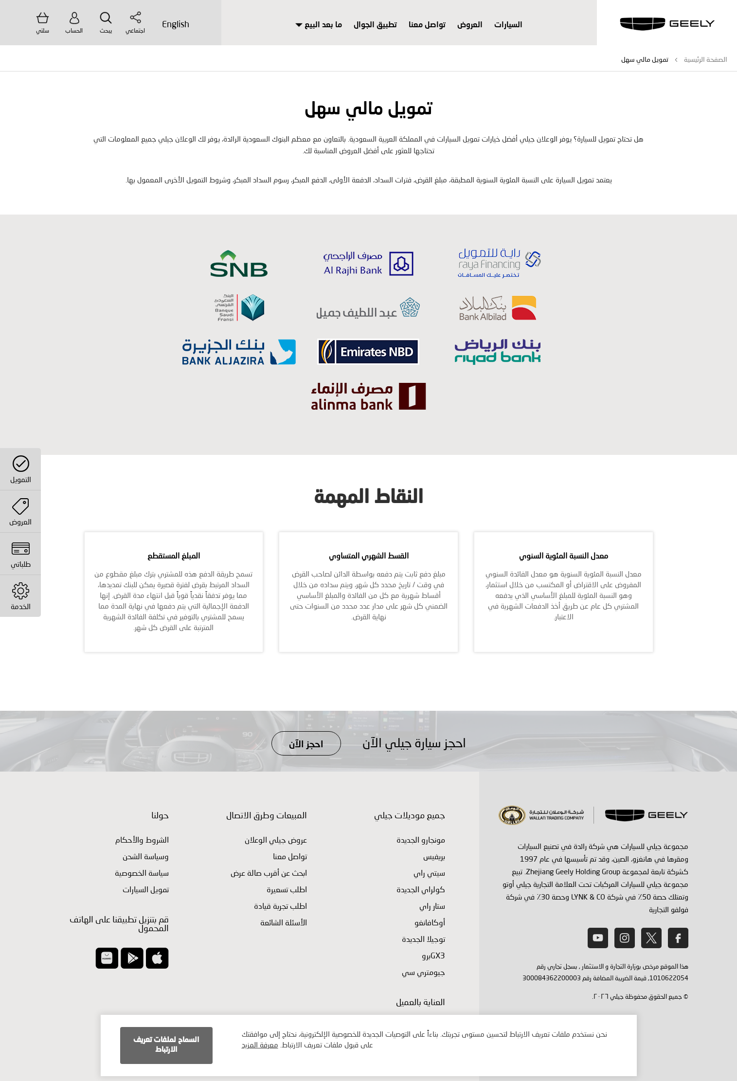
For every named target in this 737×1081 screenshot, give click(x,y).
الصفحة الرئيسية (705, 59)
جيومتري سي (423, 971)
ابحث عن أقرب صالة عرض (269, 872)
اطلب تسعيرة (287, 889)
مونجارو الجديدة (420, 839)
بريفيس (434, 856)
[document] (368, 1045)
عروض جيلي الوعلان (276, 839)
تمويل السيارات (146, 889)
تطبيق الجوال (375, 25)
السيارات (508, 25)
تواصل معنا (427, 25)
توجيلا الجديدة (423, 938)
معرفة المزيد (260, 1044)
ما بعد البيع (318, 25)
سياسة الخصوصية (142, 872)
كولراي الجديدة (420, 889)
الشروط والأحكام (142, 839)
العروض (470, 25)
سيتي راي (429, 872)
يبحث (106, 22)
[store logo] (667, 24)
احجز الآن (306, 744)
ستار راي (432, 905)
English (175, 23)
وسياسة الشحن (146, 856)
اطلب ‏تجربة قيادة (280, 905)
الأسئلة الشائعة (283, 922)
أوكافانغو (429, 922)
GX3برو (433, 955)
